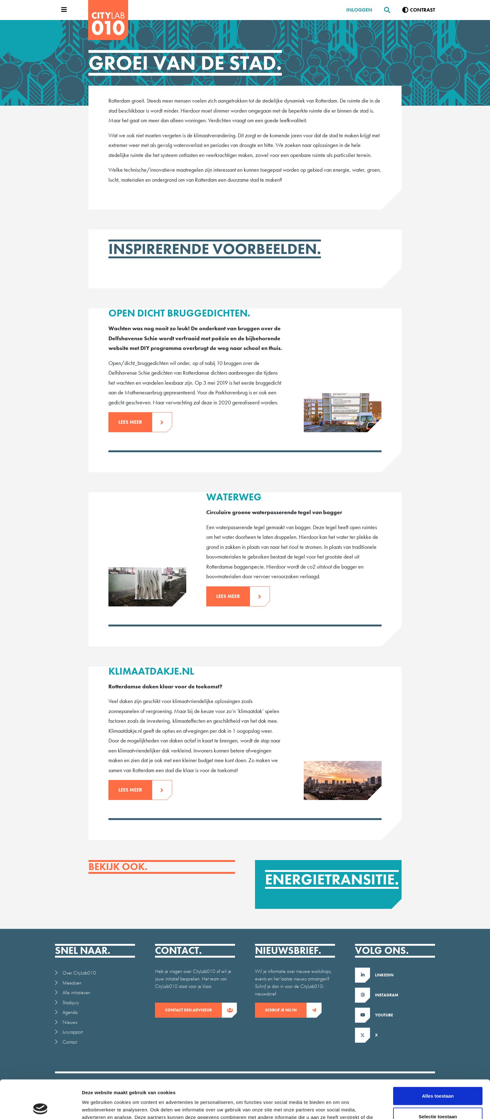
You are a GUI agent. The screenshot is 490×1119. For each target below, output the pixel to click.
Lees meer (135, 422)
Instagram (386, 995)
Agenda (70, 1012)
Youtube (384, 1015)
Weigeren (437, 1098)
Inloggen (359, 10)
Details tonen (337, 1106)
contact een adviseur (193, 1010)
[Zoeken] (384, 10)
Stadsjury (70, 1002)
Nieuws (69, 1022)
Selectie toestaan (438, 1078)
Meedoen (72, 983)
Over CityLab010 (79, 973)
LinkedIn (384, 975)
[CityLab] (108, 20)
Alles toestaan (438, 1057)
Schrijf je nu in (286, 1010)
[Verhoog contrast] (418, 10)
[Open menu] (62, 10)
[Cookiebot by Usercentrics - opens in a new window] (40, 1106)
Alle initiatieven (76, 992)
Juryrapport (72, 1032)
